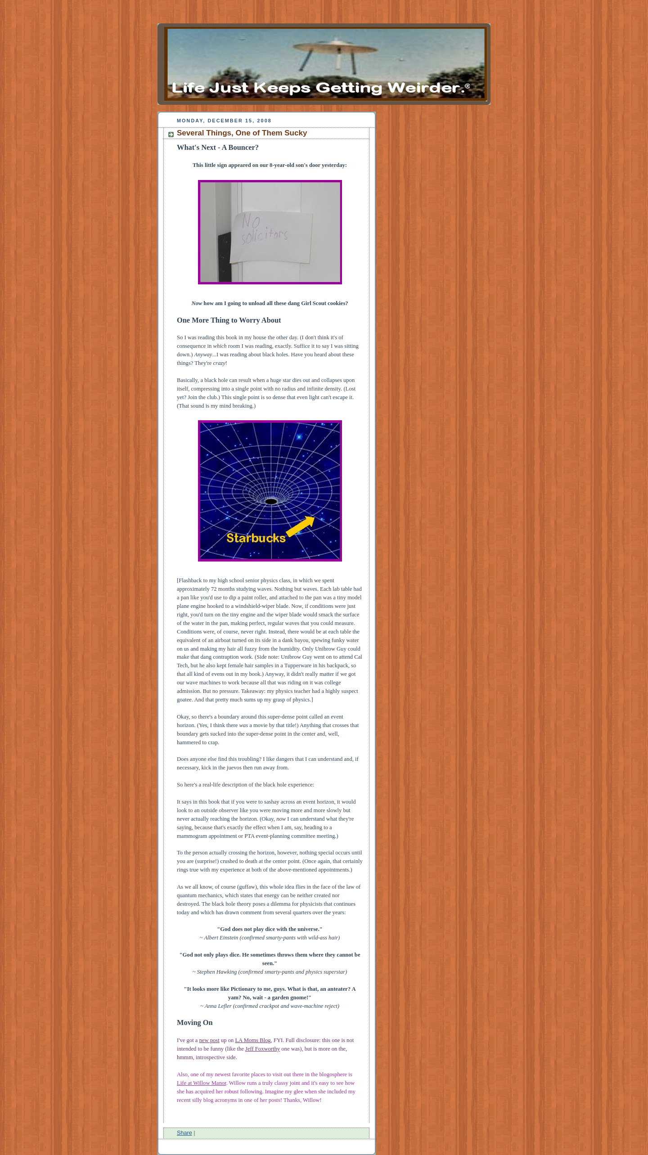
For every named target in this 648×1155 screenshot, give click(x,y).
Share (184, 1133)
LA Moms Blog (252, 1040)
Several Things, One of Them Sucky (242, 133)
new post (209, 1040)
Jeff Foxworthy (262, 1049)
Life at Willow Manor (201, 1083)
